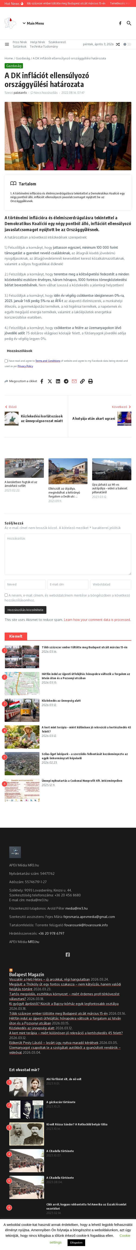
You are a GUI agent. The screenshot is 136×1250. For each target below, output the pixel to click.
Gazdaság (23, 58)
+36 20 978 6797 (51, 933)
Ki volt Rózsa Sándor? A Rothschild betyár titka (76, 1124)
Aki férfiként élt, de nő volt (63, 1079)
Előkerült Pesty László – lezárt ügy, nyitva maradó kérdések (53, 1043)
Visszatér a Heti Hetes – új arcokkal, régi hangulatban (49, 979)
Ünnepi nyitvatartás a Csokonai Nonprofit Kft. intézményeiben (82, 780)
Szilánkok (19, 46)
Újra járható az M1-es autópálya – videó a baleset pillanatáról (109, 488)
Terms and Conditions (48, 360)
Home (9, 58)
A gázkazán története (60, 1102)
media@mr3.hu (76, 908)
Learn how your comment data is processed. (97, 620)
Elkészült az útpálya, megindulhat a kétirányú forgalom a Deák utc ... (64, 492)
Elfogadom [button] (76, 1242)
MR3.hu (33, 942)
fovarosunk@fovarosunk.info (86, 925)
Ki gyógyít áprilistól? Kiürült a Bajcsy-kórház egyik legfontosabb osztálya (64, 1004)
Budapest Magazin (26, 974)
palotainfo (20, 92)
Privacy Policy (25, 366)
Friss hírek (20, 42)
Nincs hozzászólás (46, 92)
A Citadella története (60, 1151)
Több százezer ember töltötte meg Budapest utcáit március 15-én (84, 647)
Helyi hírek (37, 42)
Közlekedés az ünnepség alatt (61, 700)
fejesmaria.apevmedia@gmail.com (89, 917)
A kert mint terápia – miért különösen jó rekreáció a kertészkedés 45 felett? (66, 1033)
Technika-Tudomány (44, 46)
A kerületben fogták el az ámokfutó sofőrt (21, 484)
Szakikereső (57, 42)
